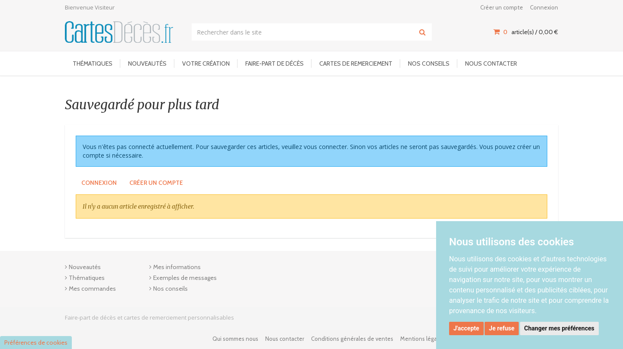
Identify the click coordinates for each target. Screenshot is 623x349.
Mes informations (177, 267)
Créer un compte (501, 7)
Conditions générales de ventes (352, 338)
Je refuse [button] (501, 328)
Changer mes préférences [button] (559, 328)
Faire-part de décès (274, 63)
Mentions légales (422, 338)
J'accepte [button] (466, 328)
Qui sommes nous (235, 338)
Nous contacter (491, 63)
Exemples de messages (185, 278)
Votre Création (206, 63)
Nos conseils (429, 63)
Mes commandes (92, 288)
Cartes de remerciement (355, 63)
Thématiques (92, 63)
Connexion (544, 7)
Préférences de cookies (35, 342)
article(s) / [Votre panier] (525, 32)
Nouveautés (147, 63)
